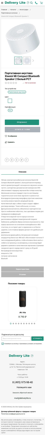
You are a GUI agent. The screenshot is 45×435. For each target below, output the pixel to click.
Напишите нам (24, 387)
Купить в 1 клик (22, 129)
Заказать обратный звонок (22, 393)
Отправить (37, 338)
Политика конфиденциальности (13, 414)
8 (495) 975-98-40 (22, 382)
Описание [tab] (22, 172)
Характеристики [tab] (22, 269)
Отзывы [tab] (22, 274)
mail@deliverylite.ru (22, 398)
